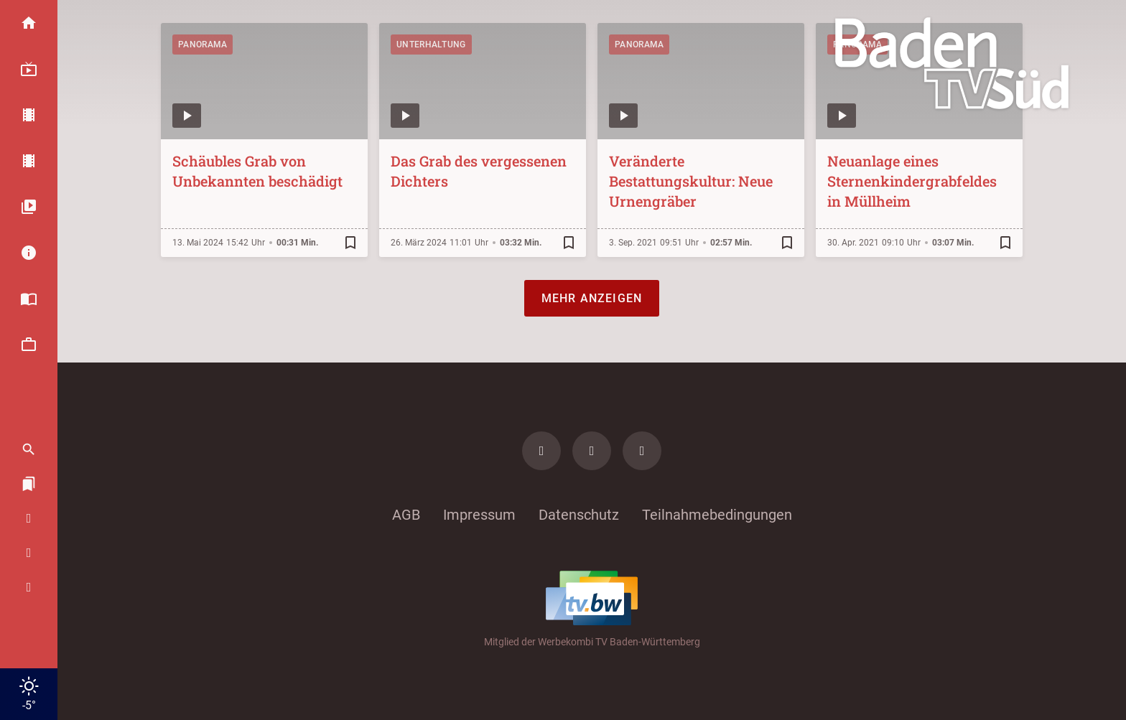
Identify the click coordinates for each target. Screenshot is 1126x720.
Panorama (202, 44)
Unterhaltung (431, 44)
